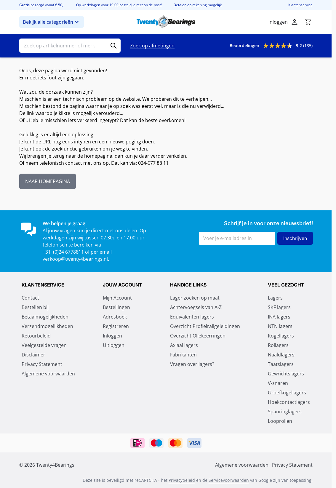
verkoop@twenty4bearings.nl (75, 259)
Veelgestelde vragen (44, 345)
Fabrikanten (183, 355)
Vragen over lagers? (192, 364)
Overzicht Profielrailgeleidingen (205, 326)
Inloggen (112, 336)
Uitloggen (113, 345)
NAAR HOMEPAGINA (47, 181)
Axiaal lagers (184, 345)
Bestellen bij (35, 307)
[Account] (294, 21)
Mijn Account (117, 298)
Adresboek (115, 317)
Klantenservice (300, 5)
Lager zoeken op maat (195, 298)
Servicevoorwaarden (229, 480)
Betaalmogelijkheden (45, 317)
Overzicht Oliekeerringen (197, 336)
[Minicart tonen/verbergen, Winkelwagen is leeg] (308, 21)
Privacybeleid (182, 480)
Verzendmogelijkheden (47, 326)
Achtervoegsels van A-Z (196, 307)
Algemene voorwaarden (48, 374)
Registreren (116, 326)
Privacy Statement (42, 364)
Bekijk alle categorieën (51, 21)
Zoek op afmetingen (152, 45)
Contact (30, 298)
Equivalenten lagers (192, 317)
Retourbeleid (36, 336)
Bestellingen (116, 307)
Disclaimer (33, 355)
